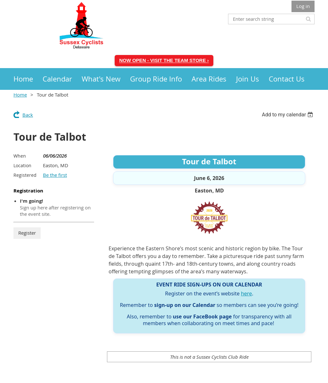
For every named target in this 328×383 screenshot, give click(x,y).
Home (20, 94)
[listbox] (288, 115)
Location (22, 165)
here (246, 293)
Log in (303, 6)
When (19, 156)
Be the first (55, 175)
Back (27, 115)
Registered (25, 175)
